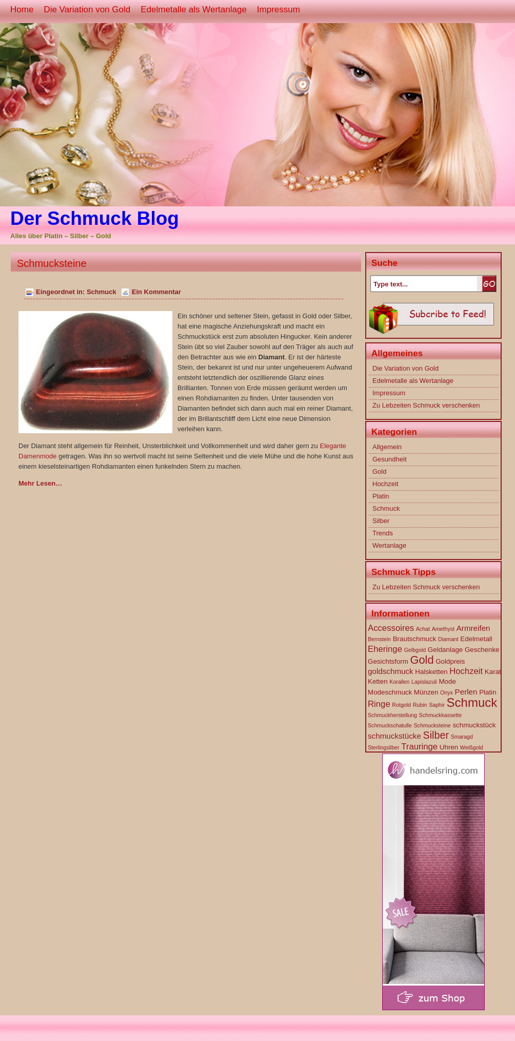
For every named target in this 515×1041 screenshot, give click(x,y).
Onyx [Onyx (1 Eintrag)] (446, 692)
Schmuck (101, 292)
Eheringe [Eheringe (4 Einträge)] (385, 649)
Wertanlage (389, 545)
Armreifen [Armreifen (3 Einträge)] (473, 628)
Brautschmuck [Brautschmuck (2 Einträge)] (415, 639)
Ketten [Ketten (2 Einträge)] (378, 681)
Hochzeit (385, 484)
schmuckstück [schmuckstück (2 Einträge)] (474, 725)
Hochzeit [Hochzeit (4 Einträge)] (466, 671)
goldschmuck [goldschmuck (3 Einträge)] (390, 671)
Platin (380, 496)
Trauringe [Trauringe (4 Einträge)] (419, 746)
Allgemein (387, 447)
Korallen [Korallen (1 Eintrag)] (399, 682)
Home (21, 9)
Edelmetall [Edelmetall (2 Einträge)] (476, 639)
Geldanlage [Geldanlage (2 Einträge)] (445, 649)
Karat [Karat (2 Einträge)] (493, 672)
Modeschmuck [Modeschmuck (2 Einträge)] (390, 692)
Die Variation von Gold (87, 9)
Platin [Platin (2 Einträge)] (487, 692)
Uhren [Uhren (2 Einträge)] (449, 747)
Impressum (278, 9)
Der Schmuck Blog (94, 218)
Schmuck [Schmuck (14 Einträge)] (472, 702)
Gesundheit (389, 459)
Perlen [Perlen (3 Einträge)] (466, 691)
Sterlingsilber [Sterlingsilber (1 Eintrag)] (384, 747)
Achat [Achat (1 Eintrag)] (423, 629)
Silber (380, 521)
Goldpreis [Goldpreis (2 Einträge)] (450, 661)
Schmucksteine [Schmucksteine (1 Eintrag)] (432, 725)
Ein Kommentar (156, 292)
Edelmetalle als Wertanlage (194, 9)
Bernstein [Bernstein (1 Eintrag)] (379, 639)
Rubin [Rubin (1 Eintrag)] (420, 705)
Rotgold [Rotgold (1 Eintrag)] (401, 705)
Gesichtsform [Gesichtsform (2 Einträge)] (388, 661)
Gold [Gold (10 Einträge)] (421, 659)
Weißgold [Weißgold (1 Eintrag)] (471, 747)
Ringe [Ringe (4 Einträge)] (379, 704)
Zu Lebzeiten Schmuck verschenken (426, 405)
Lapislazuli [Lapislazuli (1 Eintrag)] (424, 682)
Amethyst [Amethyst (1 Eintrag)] (443, 629)
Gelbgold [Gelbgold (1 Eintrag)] (415, 650)
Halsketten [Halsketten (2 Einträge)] (431, 672)
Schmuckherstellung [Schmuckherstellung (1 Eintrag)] (392, 715)
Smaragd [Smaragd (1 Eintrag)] (462, 737)
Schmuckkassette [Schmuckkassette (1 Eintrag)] (440, 715)
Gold (379, 471)
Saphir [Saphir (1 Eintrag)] (437, 705)
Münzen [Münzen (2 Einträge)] (426, 692)
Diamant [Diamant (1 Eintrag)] (448, 639)
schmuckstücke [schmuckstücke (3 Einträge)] (394, 735)
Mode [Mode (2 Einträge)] (447, 681)
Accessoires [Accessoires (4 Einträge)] (391, 628)
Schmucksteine (52, 263)
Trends (382, 533)
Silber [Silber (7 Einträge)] (436, 735)
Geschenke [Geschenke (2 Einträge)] (482, 649)
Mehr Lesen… (40, 483)
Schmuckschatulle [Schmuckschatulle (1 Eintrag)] (390, 725)
